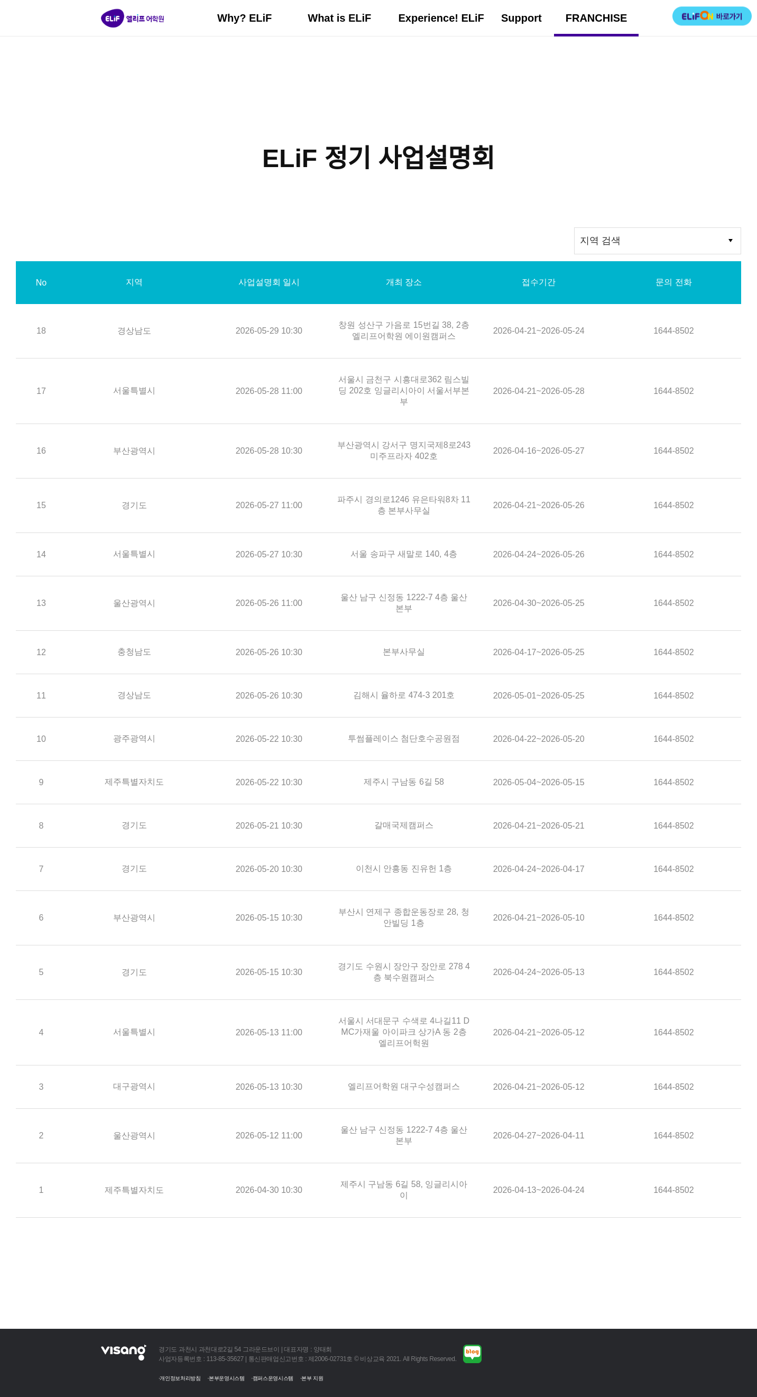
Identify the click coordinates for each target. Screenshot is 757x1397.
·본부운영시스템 (226, 1378)
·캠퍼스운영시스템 (272, 1378)
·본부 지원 (311, 1378)
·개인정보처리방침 (180, 1378)
